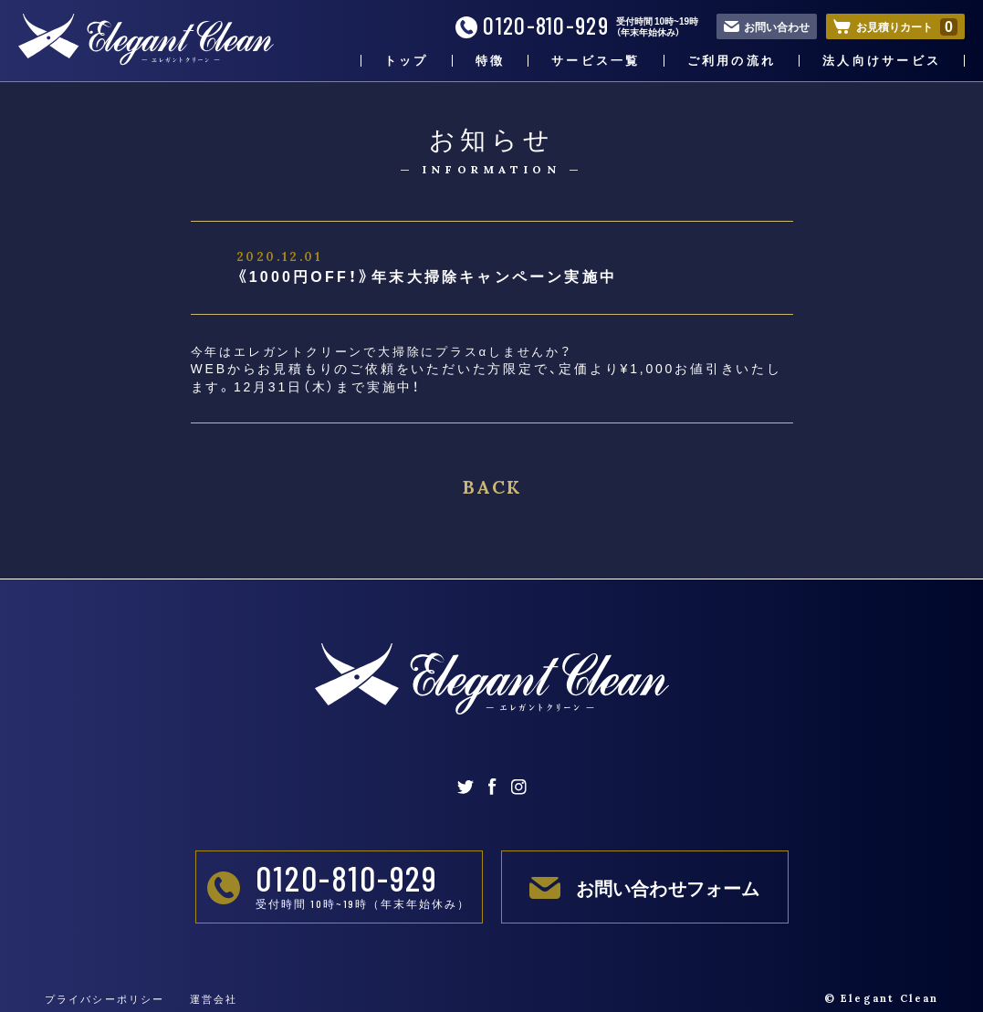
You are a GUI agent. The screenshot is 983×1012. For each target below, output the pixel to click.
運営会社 (214, 999)
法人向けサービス (881, 61)
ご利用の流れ (732, 61)
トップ (406, 61)
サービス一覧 (596, 61)
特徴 (491, 61)
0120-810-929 (532, 26)
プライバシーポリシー (105, 999)
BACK (492, 487)
